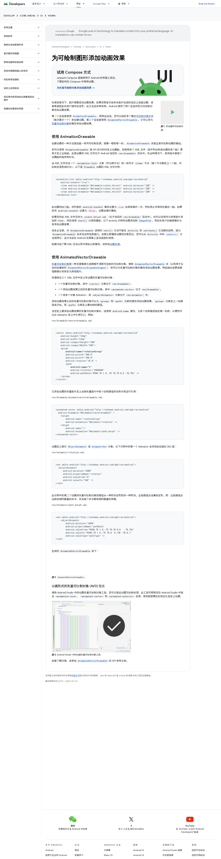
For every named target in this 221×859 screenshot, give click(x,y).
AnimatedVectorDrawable (93, 660)
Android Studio (207, 3)
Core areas (27, 15)
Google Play (99, 3)
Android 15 (138, 850)
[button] (18, 27)
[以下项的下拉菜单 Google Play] (110, 3)
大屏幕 (107, 850)
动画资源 (115, 244)
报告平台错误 (198, 850)
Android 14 (138, 855)
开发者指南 (167, 855)
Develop (9, 15)
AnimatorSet (99, 446)
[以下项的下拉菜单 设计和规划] (68, 3)
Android (49, 850)
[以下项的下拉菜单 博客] (130, 3)
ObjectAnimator (77, 446)
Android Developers (61, 46)
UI (41, 15)
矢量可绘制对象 (60, 123)
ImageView (145, 220)
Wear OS (108, 855)
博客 (123, 3)
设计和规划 (58, 3)
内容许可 (76, 675)
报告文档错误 (198, 855)
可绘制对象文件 (145, 116)
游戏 (77, 850)
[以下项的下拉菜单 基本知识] (45, 3)
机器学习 (79, 855)
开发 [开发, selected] (78, 3)
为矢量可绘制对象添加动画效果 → (76, 87)
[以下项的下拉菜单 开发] (85, 3)
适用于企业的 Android (56, 855)
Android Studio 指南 (172, 850)
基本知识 (36, 3)
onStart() (172, 234)
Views (52, 15)
